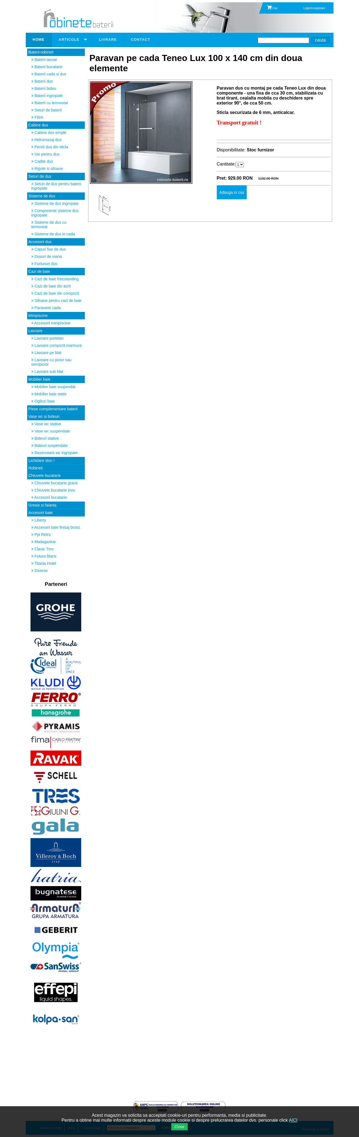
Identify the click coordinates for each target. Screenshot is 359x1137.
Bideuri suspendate (49, 445)
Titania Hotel (43, 563)
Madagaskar (43, 542)
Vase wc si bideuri (44, 416)
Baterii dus (42, 81)
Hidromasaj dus (46, 140)
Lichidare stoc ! (42, 460)
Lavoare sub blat (47, 371)
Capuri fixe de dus (48, 249)
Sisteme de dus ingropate (55, 203)
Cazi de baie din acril (51, 286)
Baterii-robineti (41, 52)
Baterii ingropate (47, 95)
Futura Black (43, 556)
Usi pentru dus (45, 154)
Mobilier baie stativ (49, 394)
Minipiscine (38, 315)
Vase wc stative (46, 424)
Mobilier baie (39, 379)
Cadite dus (42, 161)
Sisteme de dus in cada (53, 234)
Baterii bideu (43, 88)
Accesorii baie (41, 512)
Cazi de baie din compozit (55, 293)
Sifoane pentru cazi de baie (56, 300)
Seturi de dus (40, 176)
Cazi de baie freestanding (55, 279)
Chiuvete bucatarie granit (54, 483)
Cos (272, 8)
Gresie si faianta (43, 505)
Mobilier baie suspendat (53, 387)
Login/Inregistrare (314, 8)
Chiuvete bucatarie (45, 475)
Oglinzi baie (43, 401)
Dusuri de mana (46, 256)
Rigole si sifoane (47, 168)
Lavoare (36, 331)
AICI (293, 1120)
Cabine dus (38, 125)
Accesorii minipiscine (50, 323)
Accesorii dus (40, 242)
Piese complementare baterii (53, 409)
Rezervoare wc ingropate (54, 453)
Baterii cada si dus (48, 74)
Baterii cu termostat (49, 103)
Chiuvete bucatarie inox (53, 490)
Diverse (39, 570)
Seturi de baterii (46, 110)
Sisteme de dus (42, 196)
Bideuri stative (45, 438)
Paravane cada (46, 308)
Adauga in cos (232, 192)
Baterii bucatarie (47, 67)
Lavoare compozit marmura (56, 345)
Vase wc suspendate (50, 431)
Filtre (37, 117)
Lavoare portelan (47, 338)
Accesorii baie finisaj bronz (55, 527)
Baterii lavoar (44, 59)
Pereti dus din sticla (49, 147)
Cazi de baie (39, 271)
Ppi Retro (41, 534)
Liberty (38, 520)
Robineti (36, 468)
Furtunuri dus (44, 263)
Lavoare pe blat (46, 352)
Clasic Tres (42, 549)
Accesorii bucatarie (49, 497)
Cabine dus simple (49, 132)
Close (180, 1127)
